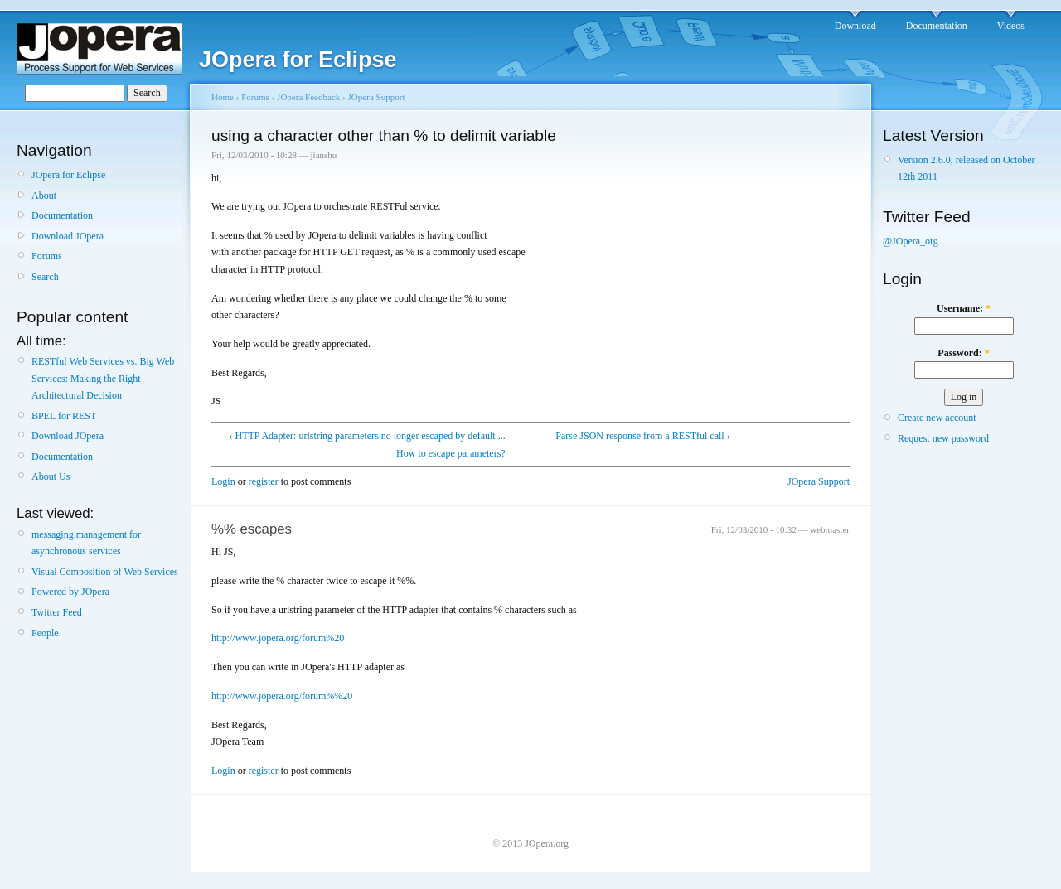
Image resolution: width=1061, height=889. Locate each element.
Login (223, 481)
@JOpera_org (910, 241)
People (45, 633)
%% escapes (251, 529)
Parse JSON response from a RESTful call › (642, 436)
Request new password (943, 438)
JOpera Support (376, 97)
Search (45, 277)
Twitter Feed (56, 612)
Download (855, 25)
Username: (964, 308)
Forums (46, 256)
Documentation (936, 25)
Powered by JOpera (70, 591)
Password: (963, 353)
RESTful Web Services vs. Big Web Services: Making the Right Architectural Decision (102, 378)
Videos (1011, 25)
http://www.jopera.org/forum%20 (277, 638)
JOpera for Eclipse (68, 175)
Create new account (937, 417)
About (43, 195)
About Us (50, 476)
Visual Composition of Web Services (104, 571)
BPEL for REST (63, 416)
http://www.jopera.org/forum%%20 (281, 696)
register (264, 481)
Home (222, 97)
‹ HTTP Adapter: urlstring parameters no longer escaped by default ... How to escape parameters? (368, 444)
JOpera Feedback (308, 97)
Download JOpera (67, 236)
